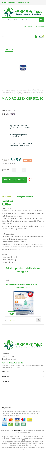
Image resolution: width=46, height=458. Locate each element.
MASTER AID (12, 110)
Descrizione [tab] (6, 197)
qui (23, 449)
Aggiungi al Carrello (14, 180)
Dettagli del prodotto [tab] (24, 197)
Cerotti (7, 280)
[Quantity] (19, 170)
